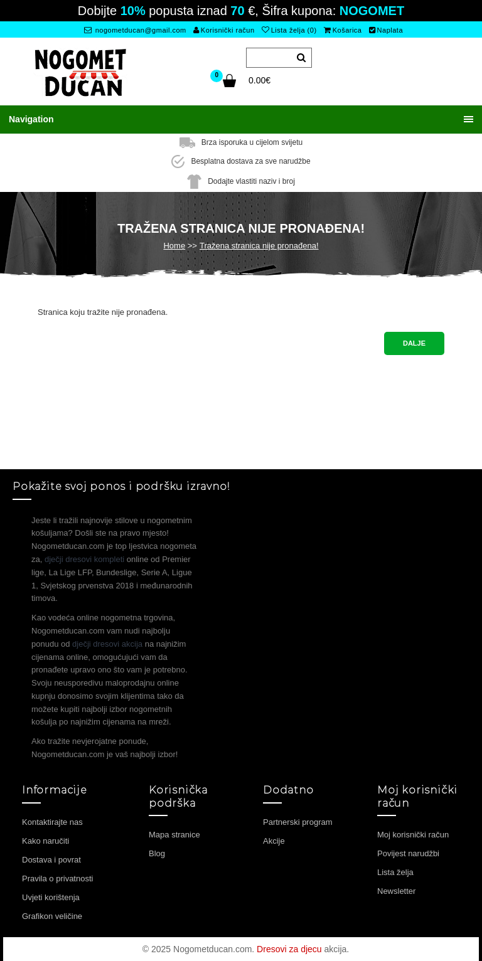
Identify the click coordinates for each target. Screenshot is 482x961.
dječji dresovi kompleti (84, 559)
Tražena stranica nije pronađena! (259, 245)
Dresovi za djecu (289, 949)
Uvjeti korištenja (51, 897)
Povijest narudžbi (408, 853)
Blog (157, 853)
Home (174, 245)
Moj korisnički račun (413, 834)
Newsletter (396, 891)
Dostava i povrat (51, 859)
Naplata (386, 30)
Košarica (343, 30)
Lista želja (395, 872)
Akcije (274, 841)
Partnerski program (298, 822)
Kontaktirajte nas (52, 822)
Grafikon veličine (52, 916)
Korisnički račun (223, 30)
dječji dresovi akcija (107, 644)
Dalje (414, 343)
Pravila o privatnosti (57, 878)
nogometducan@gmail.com (135, 30)
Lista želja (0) (289, 30)
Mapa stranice (174, 834)
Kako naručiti (45, 841)
